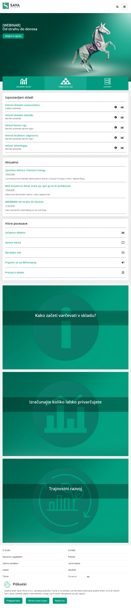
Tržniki (6, 576)
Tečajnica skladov (15, 232)
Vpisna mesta (13, 242)
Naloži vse (60, 600)
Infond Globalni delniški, (19, 115)
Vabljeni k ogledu (13, 36)
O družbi (6, 550)
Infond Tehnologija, (16, 145)
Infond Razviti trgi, (16, 125)
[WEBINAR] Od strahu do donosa (24, 201)
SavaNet (72, 569)
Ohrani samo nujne (37, 600)
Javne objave (74, 563)
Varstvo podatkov (10, 563)
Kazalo (6, 569)
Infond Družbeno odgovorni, (22, 135)
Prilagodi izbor (13, 600)
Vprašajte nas (13, 252)
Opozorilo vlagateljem (12, 556)
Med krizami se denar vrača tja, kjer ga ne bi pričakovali (37, 186)
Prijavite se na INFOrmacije (21, 262)
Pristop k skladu (14, 272)
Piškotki (71, 556)
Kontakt (71, 550)
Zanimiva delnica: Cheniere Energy (25, 170)
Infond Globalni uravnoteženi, (22, 105)
